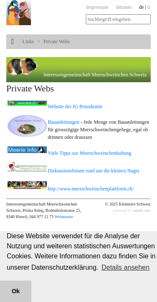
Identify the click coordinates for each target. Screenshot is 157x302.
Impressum (97, 7)
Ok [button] (16, 291)
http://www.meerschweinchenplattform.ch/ (91, 189)
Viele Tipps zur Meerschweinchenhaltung (89, 153)
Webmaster (63, 216)
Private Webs (57, 41)
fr (149, 7)
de (141, 7)
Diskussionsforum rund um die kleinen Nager (93, 171)
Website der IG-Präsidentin (75, 106)
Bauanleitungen (64, 122)
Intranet (123, 7)
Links (28, 41)
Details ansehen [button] (125, 267)
